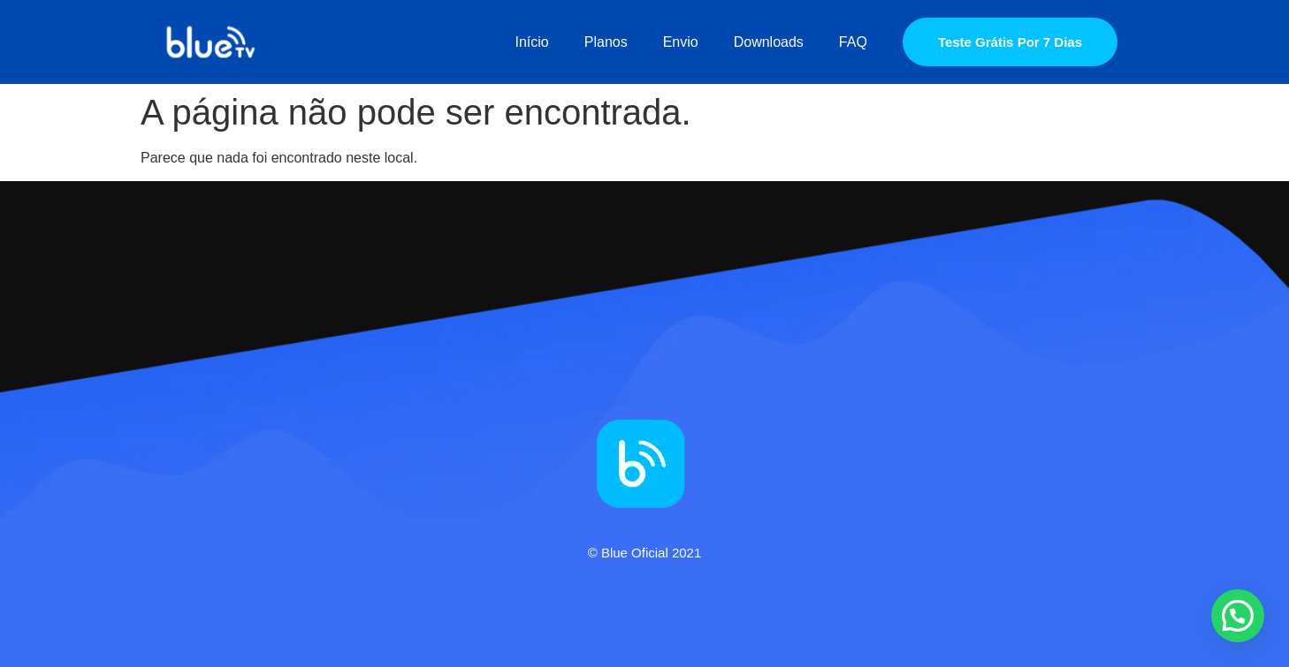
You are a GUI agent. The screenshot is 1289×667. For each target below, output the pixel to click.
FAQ (853, 41)
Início (532, 41)
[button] (1237, 615)
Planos (606, 41)
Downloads (769, 41)
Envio (680, 41)
